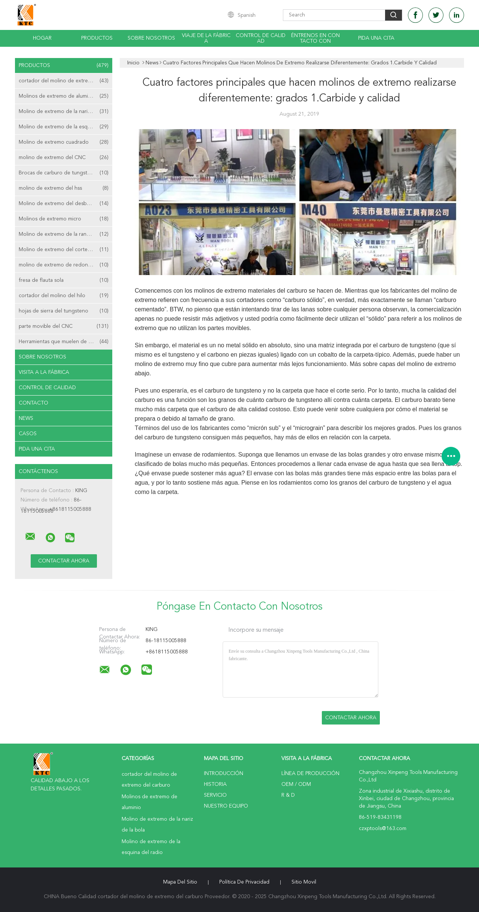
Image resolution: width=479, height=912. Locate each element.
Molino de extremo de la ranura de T (64, 234)
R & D (288, 795)
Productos (97, 38)
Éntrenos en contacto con (315, 38)
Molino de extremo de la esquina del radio (65, 126)
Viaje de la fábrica (206, 38)
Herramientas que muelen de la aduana (65, 341)
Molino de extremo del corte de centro (65, 249)
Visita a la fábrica (44, 372)
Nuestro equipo (226, 806)
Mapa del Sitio (180, 882)
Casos (28, 433)
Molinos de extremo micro (64, 218)
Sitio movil (304, 882)
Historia (215, 784)
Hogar (42, 38)
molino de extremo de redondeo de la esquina (65, 264)
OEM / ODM (296, 784)
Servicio (215, 795)
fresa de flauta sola (64, 280)
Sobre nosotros (151, 38)
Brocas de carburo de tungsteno (64, 172)
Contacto (33, 403)
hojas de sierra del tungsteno (64, 311)
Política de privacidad (244, 882)
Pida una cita (376, 38)
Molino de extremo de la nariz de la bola (65, 111)
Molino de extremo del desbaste (64, 203)
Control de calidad (261, 38)
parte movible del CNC (64, 326)
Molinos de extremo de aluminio (64, 96)
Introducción (223, 773)
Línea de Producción (310, 773)
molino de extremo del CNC (64, 157)
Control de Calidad (47, 387)
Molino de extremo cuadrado (64, 142)
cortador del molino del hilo (64, 295)
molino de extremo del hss (64, 188)
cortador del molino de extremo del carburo (65, 80)
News (26, 418)
